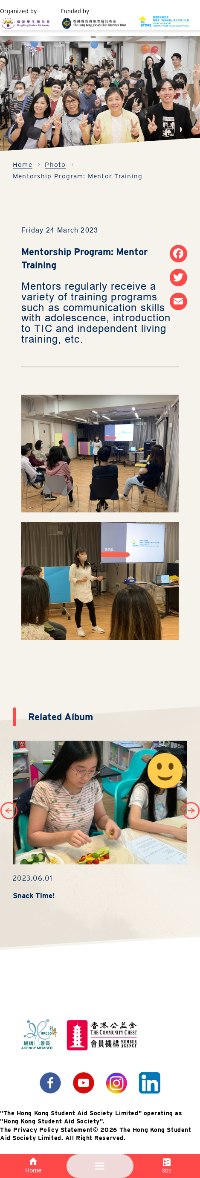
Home (22, 164)
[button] (191, 810)
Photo (55, 164)
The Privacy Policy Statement (46, 1129)
